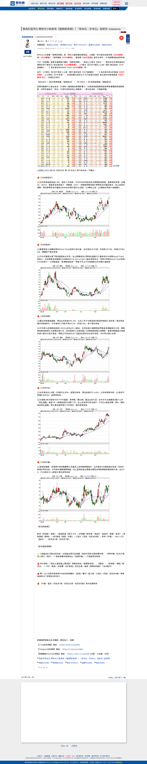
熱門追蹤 (94, 3)
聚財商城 (41, 8)
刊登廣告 (68, 753)
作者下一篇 (121, 675)
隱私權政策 (79, 753)
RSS (73, 753)
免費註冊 (116, 2)
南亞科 (50, 44)
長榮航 (63, 44)
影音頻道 (87, 8)
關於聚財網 (95, 753)
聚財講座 (50, 8)
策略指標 (106, 8)
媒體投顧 (103, 3)
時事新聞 (97, 8)
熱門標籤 (60, 3)
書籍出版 (61, 753)
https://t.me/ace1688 (72, 649)
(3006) (97, 44)
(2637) (84, 44)
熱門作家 (69, 3)
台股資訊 (31, 8)
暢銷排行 (59, 8)
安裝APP (40, 753)
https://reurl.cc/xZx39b (78, 653)
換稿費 (128, 43)
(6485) (109, 44)
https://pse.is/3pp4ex (69, 644)
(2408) (55, 44)
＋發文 (128, 38)
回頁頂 (74, 743)
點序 (104, 44)
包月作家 (77, 3)
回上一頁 (65, 743)
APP (26, 56)
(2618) (69, 44)
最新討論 (34, 3)
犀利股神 (86, 3)
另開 (116, 165)
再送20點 (116, 4)
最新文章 (43, 3)
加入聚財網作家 (105, 753)
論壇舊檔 (47, 753)
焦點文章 (51, 3)
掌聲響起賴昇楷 (115, 29)
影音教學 (78, 8)
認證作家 (54, 753)
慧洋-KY (77, 44)
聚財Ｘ (115, 8)
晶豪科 (91, 44)
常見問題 (87, 753)
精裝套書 (69, 8)
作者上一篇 (112, 675)
